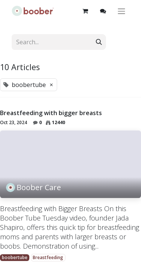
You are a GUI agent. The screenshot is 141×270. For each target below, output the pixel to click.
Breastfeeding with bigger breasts (51, 113)
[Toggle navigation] (121, 11)
